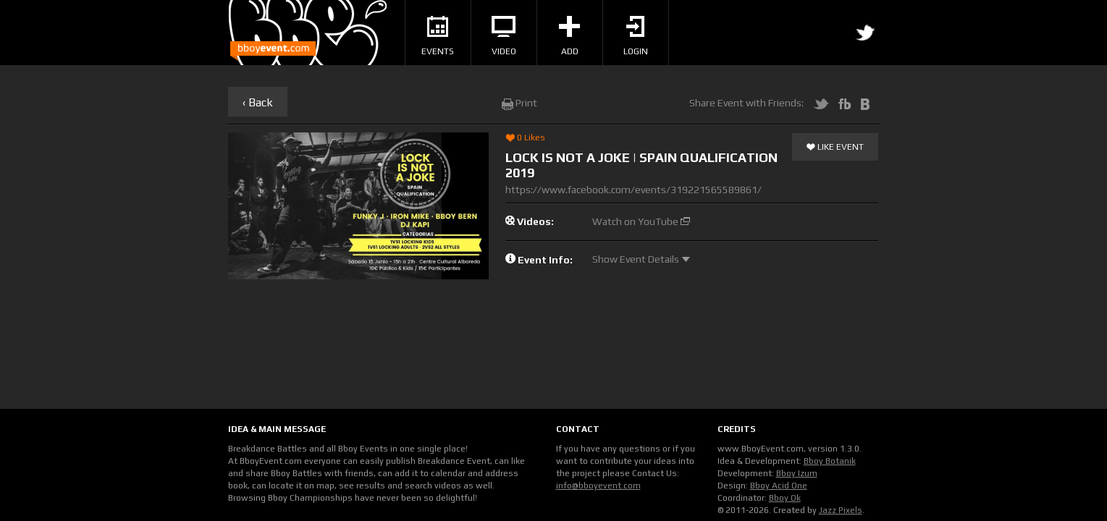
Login (635, 36)
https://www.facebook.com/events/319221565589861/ (633, 189)
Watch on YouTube (641, 221)
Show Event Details (641, 259)
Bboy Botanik (830, 461)
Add (569, 36)
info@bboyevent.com (598, 485)
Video (504, 36)
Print (519, 103)
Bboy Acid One (778, 485)
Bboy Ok (785, 498)
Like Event (835, 147)
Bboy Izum (796, 473)
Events (437, 36)
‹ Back (258, 102)
